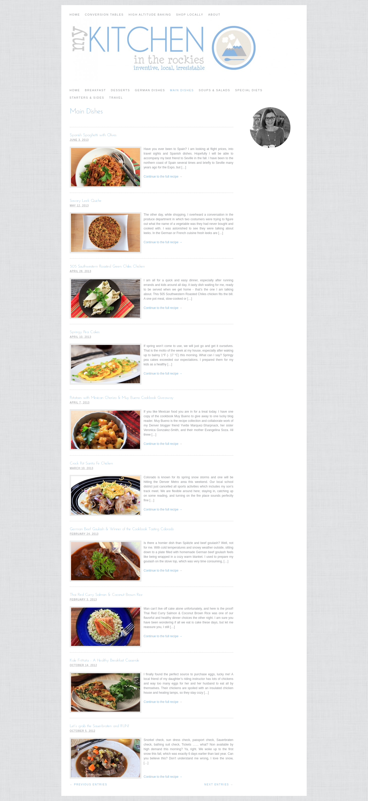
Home (75, 14)
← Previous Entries (88, 784)
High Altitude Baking (150, 14)
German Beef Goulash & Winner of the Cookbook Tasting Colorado (122, 529)
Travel (116, 97)
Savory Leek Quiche (85, 201)
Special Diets (249, 90)
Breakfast (95, 90)
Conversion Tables (104, 14)
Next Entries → (218, 784)
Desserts (120, 90)
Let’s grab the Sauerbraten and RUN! (99, 726)
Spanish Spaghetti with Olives (93, 135)
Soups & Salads (214, 90)
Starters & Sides (87, 97)
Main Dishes (182, 90)
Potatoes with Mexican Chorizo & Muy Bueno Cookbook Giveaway (122, 398)
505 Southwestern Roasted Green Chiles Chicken (107, 266)
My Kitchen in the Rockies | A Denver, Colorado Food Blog (184, 49)
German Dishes (150, 90)
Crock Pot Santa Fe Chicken (91, 463)
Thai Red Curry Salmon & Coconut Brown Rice (106, 595)
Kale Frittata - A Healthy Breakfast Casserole (104, 660)
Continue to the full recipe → (163, 176)
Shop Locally (189, 14)
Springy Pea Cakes (85, 332)
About (214, 14)
